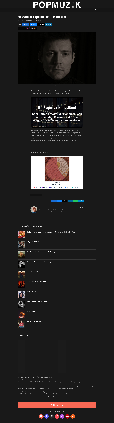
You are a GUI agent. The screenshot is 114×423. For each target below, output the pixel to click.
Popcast (42, 10)
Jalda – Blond (31, 312)
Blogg (34, 10)
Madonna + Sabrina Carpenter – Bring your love (42, 262)
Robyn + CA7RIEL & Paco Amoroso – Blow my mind (43, 242)
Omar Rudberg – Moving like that (37, 302)
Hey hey (49, 93)
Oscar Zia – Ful (31, 292)
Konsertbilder (51, 10)
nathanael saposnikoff (36, 195)
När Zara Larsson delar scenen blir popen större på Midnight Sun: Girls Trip (51, 232)
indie (19, 20)
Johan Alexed (43, 207)
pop (23, 20)
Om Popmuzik (76, 10)
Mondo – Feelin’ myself (34, 321)
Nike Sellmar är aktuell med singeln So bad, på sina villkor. (45, 252)
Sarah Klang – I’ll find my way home (38, 272)
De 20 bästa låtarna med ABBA (37, 282)
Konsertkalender (64, 10)
